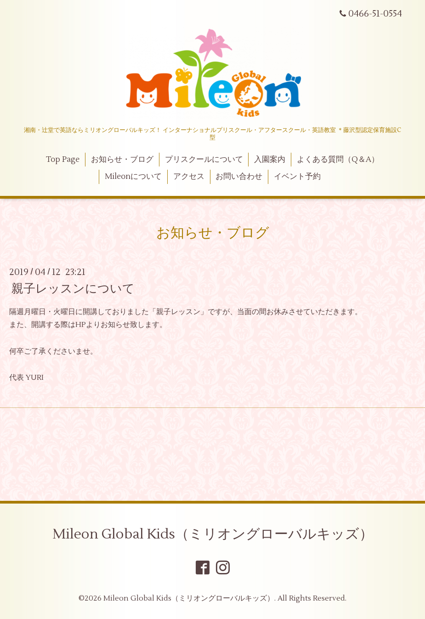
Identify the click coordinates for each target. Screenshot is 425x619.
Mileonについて (133, 177)
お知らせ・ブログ (122, 160)
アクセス (188, 177)
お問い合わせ (238, 177)
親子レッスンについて (73, 288)
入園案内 (269, 160)
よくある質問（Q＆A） (338, 160)
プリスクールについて (204, 160)
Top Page (62, 160)
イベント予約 (297, 177)
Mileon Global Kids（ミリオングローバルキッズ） (212, 534)
